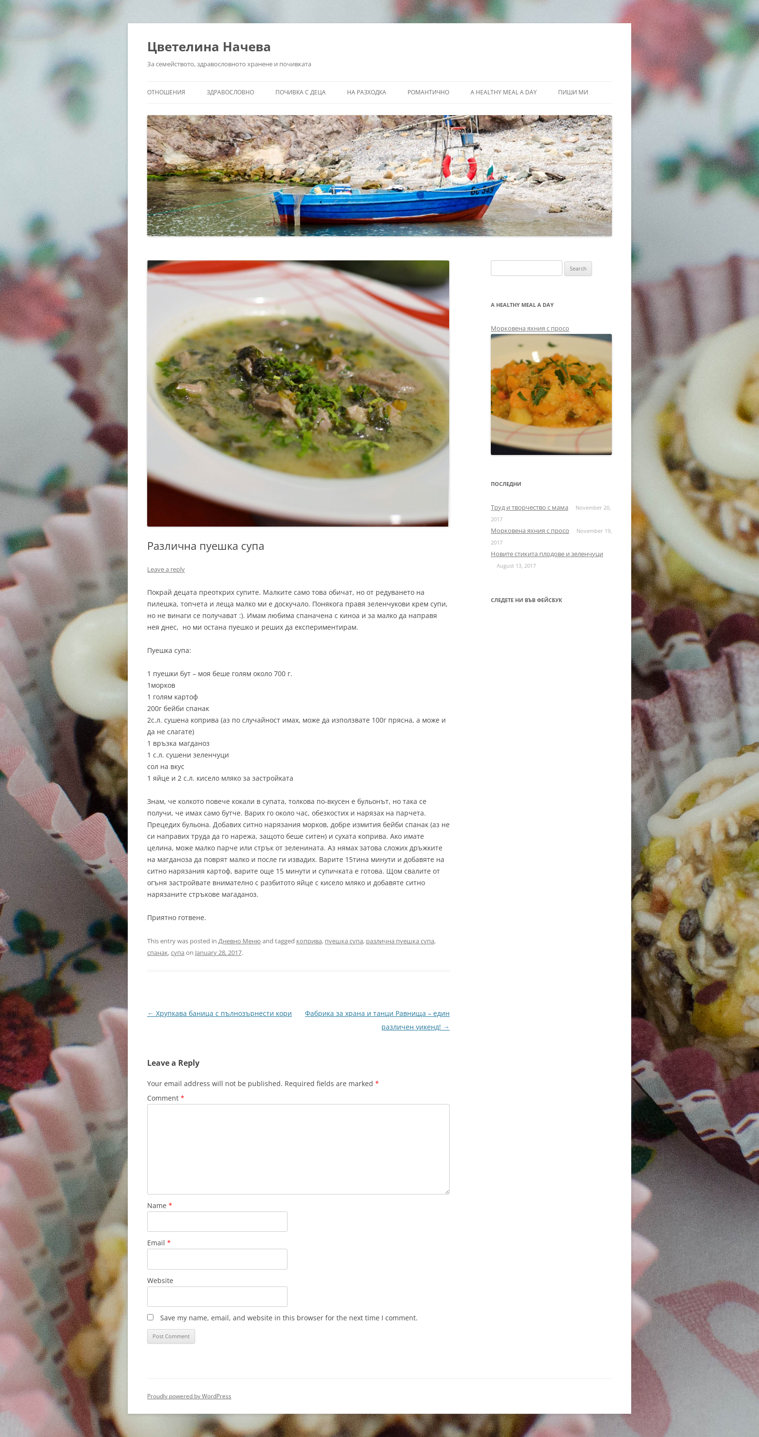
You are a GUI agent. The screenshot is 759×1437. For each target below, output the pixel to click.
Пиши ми (573, 92)
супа (177, 952)
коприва (309, 941)
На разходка (366, 92)
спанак (157, 952)
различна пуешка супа (400, 941)
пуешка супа (344, 941)
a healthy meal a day (504, 92)
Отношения (166, 92)
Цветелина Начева (209, 46)
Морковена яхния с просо (530, 328)
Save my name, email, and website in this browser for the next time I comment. (289, 1317)
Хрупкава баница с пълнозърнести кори (219, 1013)
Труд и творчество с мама (529, 507)
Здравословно (230, 92)
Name (159, 1205)
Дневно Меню (239, 941)
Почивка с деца (300, 92)
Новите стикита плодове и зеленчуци (547, 553)
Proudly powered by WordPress (189, 1396)
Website (160, 1280)
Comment (165, 1098)
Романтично (428, 92)
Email (159, 1242)
